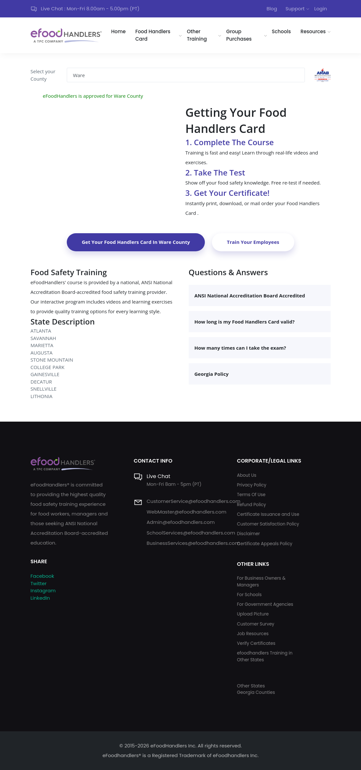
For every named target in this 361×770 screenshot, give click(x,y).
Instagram (43, 590)
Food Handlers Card (153, 35)
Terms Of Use (251, 495)
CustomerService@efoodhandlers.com (193, 501)
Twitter (39, 583)
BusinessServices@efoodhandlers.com (193, 543)
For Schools (249, 595)
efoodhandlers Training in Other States (264, 656)
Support (295, 8)
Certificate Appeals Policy (264, 544)
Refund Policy (251, 505)
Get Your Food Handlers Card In (136, 242)
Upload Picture (252, 614)
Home (118, 31)
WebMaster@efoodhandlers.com (186, 511)
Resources (313, 31)
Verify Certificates (256, 643)
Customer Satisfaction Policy (268, 524)
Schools (281, 31)
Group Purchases (239, 35)
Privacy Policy (251, 485)
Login (320, 8)
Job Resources (252, 634)
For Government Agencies (265, 604)
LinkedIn (40, 598)
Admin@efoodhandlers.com (180, 522)
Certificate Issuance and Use (268, 514)
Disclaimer (248, 534)
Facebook (42, 576)
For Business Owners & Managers (261, 581)
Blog (271, 8)
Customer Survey (255, 624)
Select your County (43, 75)
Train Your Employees (253, 242)
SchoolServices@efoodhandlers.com (190, 532)
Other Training (197, 35)
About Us (246, 475)
